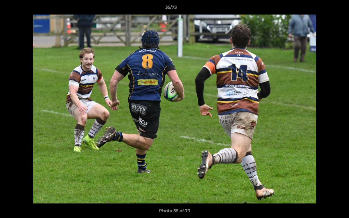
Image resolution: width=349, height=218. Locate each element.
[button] (323, 9)
